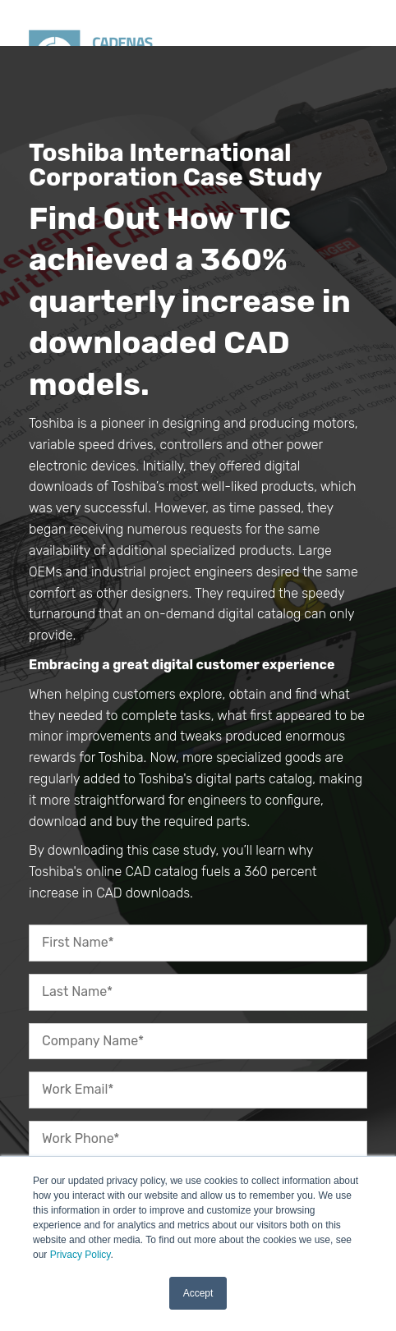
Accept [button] (198, 1293)
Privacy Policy (80, 1254)
